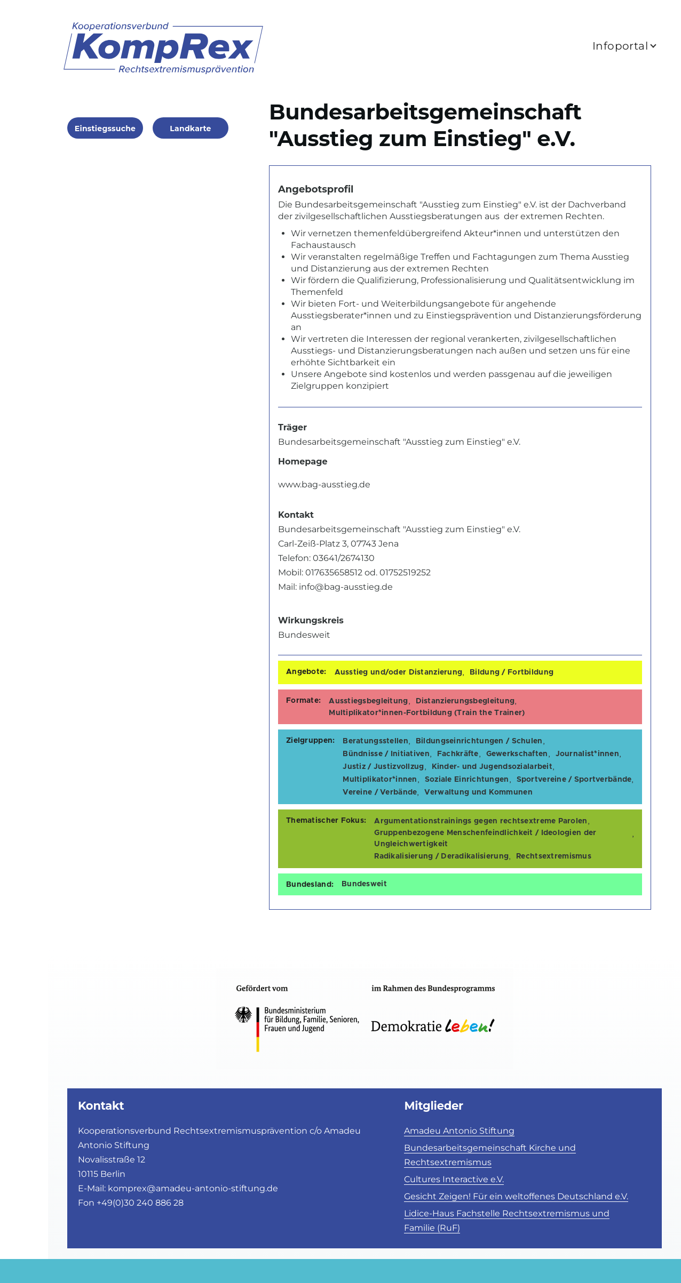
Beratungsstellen (375, 741)
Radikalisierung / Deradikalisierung (441, 856)
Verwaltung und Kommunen (478, 792)
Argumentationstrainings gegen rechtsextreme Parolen (480, 821)
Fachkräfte (458, 754)
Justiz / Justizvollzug (383, 767)
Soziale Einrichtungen (467, 779)
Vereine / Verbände (380, 792)
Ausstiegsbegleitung (368, 701)
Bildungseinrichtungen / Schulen (479, 741)
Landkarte (190, 128)
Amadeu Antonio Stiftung (459, 1131)
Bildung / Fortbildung (511, 672)
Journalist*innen (587, 754)
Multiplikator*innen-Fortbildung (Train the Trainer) (427, 713)
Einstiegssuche (105, 128)
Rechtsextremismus (553, 856)
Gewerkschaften (517, 754)
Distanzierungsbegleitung (465, 701)
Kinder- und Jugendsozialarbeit (492, 767)
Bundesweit (364, 884)
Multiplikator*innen (380, 779)
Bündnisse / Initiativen (386, 754)
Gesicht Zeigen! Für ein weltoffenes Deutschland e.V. (516, 1196)
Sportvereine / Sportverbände (574, 779)
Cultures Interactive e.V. (454, 1179)
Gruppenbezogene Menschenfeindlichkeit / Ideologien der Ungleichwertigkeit (485, 838)
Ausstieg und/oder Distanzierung (399, 672)
